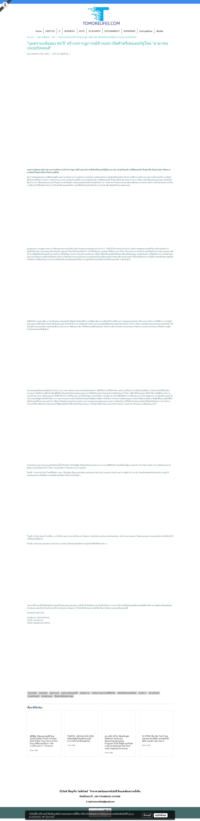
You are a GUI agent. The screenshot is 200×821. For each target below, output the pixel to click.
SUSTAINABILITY (112, 31)
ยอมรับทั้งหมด (160, 815)
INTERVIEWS (129, 31)
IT (59, 31)
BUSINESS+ (69, 31)
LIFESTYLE (50, 31)
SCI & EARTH (94, 31)
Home (39, 31)
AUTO (82, 31)
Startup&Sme (145, 31)
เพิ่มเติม (159, 31)
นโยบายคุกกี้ (49, 816)
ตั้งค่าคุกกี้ (147, 815)
